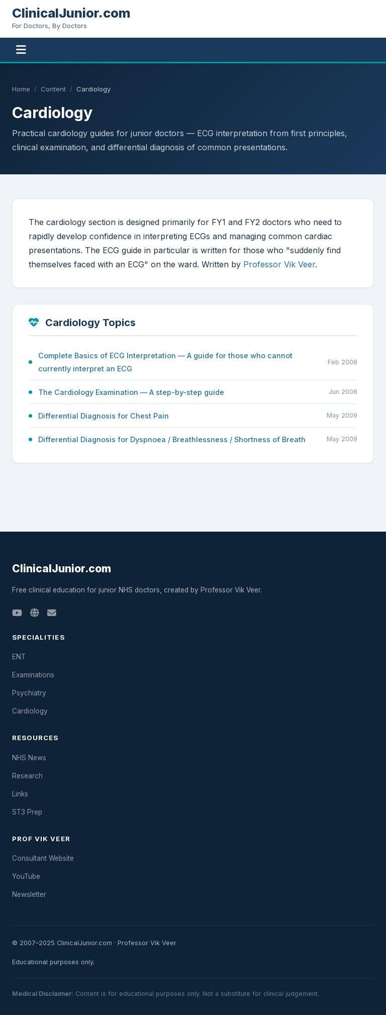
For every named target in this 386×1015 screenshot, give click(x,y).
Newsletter (29, 894)
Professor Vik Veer (279, 264)
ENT (19, 657)
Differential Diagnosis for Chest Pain (103, 416)
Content (53, 89)
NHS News (29, 758)
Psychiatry (29, 693)
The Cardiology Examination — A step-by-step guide (131, 392)
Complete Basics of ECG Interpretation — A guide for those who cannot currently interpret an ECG (165, 361)
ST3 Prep (27, 812)
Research (27, 776)
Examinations (33, 675)
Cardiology (30, 711)
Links (20, 794)
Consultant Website (43, 858)
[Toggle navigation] (21, 49)
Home (21, 89)
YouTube (26, 876)
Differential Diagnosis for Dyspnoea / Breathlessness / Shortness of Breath (172, 439)
